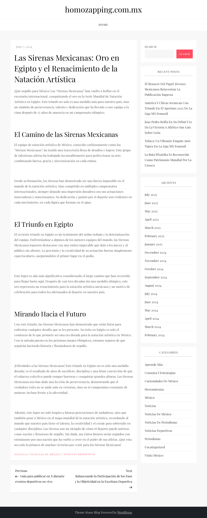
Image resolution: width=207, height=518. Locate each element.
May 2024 (151, 310)
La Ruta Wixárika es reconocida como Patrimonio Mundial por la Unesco (168, 159)
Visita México (154, 455)
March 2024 (153, 327)
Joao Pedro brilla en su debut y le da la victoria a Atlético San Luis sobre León (168, 127)
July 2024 (151, 294)
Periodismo (152, 439)
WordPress (124, 512)
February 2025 (154, 236)
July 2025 (151, 195)
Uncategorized (155, 447)
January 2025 (153, 244)
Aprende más (154, 364)
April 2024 (152, 318)
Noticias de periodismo (161, 422)
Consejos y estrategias (160, 373)
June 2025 (151, 203)
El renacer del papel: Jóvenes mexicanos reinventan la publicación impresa (165, 89)
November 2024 (155, 261)
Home (103, 24)
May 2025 (151, 211)
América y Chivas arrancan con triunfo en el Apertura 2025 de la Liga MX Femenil (168, 108)
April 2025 (152, 219)
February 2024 (154, 335)
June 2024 (151, 302)
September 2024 (156, 277)
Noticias (21, 454)
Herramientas (154, 389)
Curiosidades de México (161, 381)
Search (151, 47)
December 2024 (155, 252)
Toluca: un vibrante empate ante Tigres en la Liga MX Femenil (168, 143)
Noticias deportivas (79, 454)
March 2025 (153, 228)
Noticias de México (45, 454)
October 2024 (154, 269)
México (150, 398)
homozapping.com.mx (103, 9)
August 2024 (153, 285)
